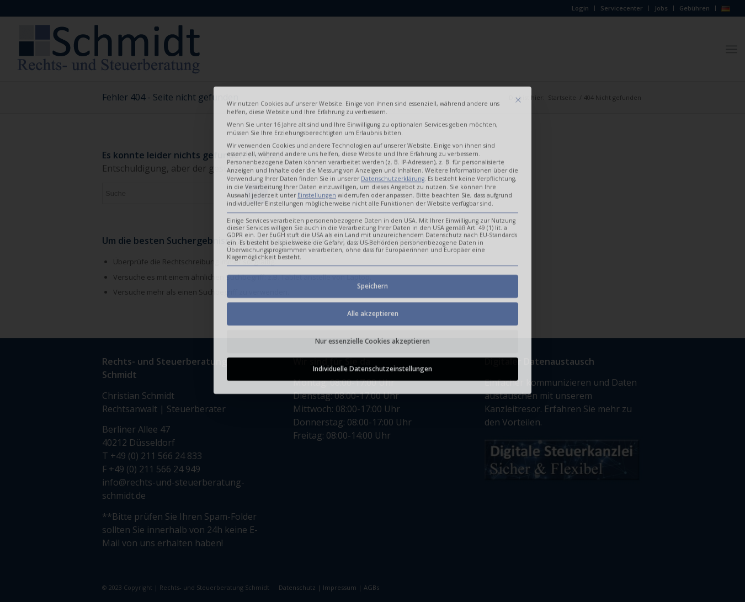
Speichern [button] (372, 207)
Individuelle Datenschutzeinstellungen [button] (372, 290)
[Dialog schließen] (518, 21)
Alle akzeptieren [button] (372, 234)
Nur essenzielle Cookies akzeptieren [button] (372, 262)
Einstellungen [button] (316, 116)
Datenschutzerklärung (392, 100)
